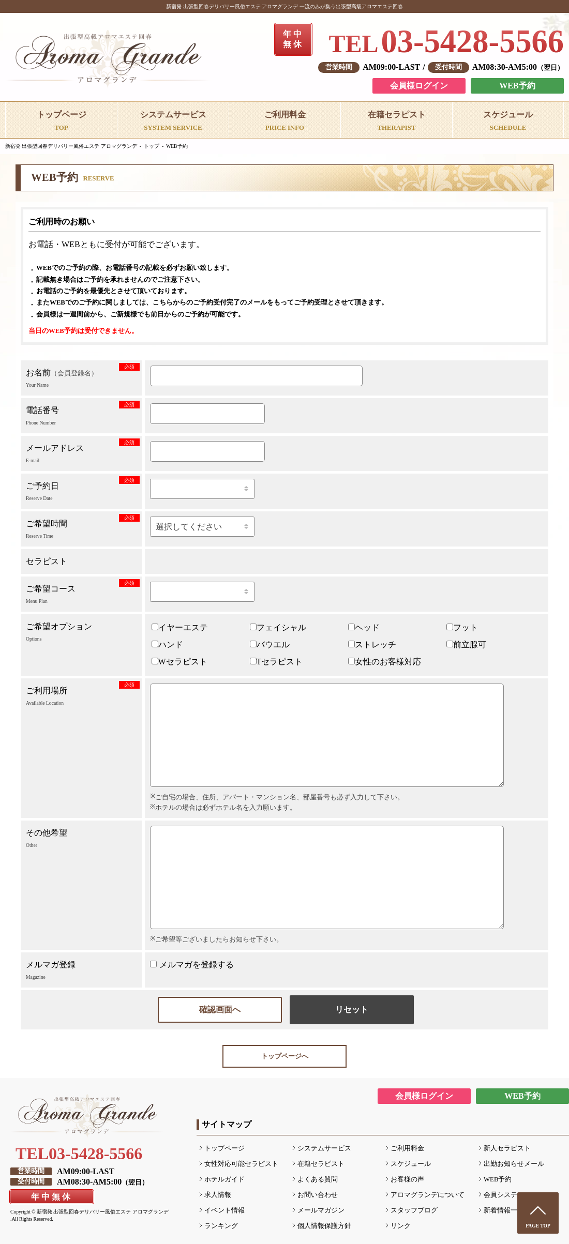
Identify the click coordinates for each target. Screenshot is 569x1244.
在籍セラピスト (321, 1163)
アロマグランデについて (428, 1195)
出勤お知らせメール (514, 1163)
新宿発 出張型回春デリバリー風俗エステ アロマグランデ (71, 146)
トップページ (224, 1148)
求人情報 (217, 1195)
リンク (401, 1226)
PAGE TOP (538, 1225)
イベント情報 (224, 1210)
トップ (151, 146)
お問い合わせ (317, 1195)
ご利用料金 (407, 1148)
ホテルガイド (224, 1179)
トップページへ (284, 1056)
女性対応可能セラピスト (241, 1163)
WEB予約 (517, 85)
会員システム (504, 1195)
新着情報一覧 (504, 1210)
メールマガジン (321, 1210)
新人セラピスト (507, 1148)
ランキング (221, 1226)
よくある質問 (317, 1179)
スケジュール (411, 1163)
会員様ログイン (419, 85)
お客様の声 (407, 1179)
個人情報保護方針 (324, 1226)
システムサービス (324, 1148)
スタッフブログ (414, 1210)
